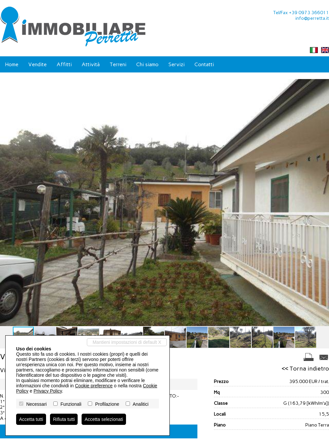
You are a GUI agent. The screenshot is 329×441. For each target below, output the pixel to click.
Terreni (118, 64)
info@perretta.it (312, 18)
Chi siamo (147, 64)
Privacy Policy (48, 391)
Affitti (64, 64)
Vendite (37, 64)
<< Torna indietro (305, 368)
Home (11, 64)
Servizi (176, 64)
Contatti (204, 64)
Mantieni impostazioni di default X (126, 342)
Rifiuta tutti (64, 419)
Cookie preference (94, 385)
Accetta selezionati (104, 419)
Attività (91, 64)
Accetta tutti (31, 419)
